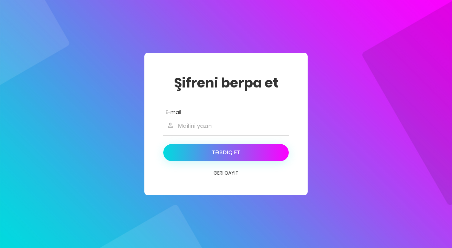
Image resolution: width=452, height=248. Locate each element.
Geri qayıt (226, 172)
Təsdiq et (226, 152)
